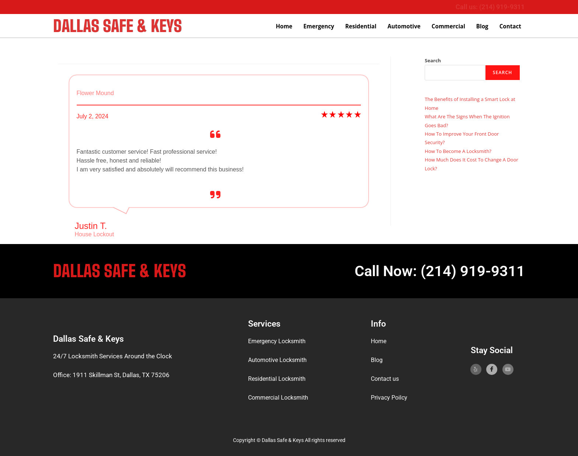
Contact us (386, 378)
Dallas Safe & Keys (119, 26)
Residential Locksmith (279, 378)
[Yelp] (475, 369)
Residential (362, 26)
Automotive (405, 26)
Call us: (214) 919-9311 (490, 7)
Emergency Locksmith (279, 341)
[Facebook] (491, 369)
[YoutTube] (507, 369)
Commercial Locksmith (280, 397)
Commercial (449, 26)
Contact (510, 26)
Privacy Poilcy (390, 397)
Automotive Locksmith (279, 359)
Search (433, 60)
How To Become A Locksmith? (458, 151)
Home (286, 26)
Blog (482, 26)
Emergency (321, 26)
